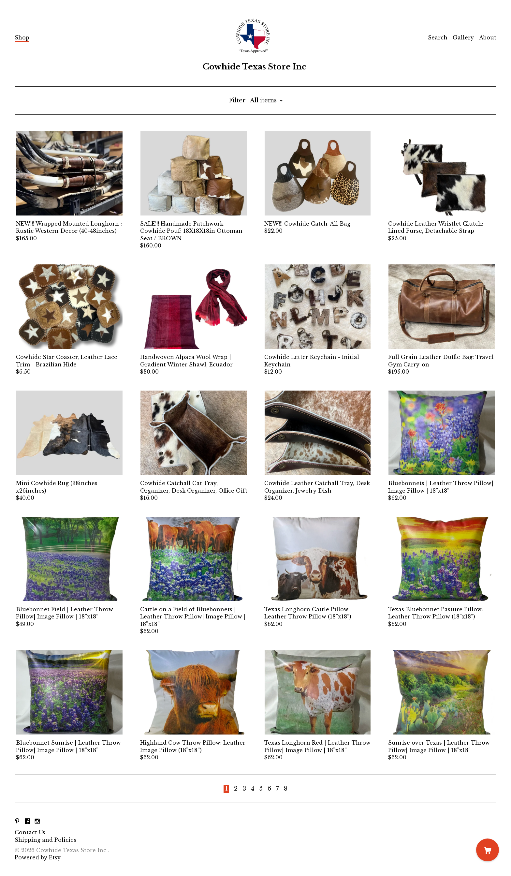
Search (437, 37)
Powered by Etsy (38, 857)
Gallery (463, 37)
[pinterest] (17, 821)
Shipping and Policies (45, 840)
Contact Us (30, 832)
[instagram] (37, 821)
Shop (22, 37)
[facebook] (27, 821)
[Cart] (487, 850)
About (487, 37)
